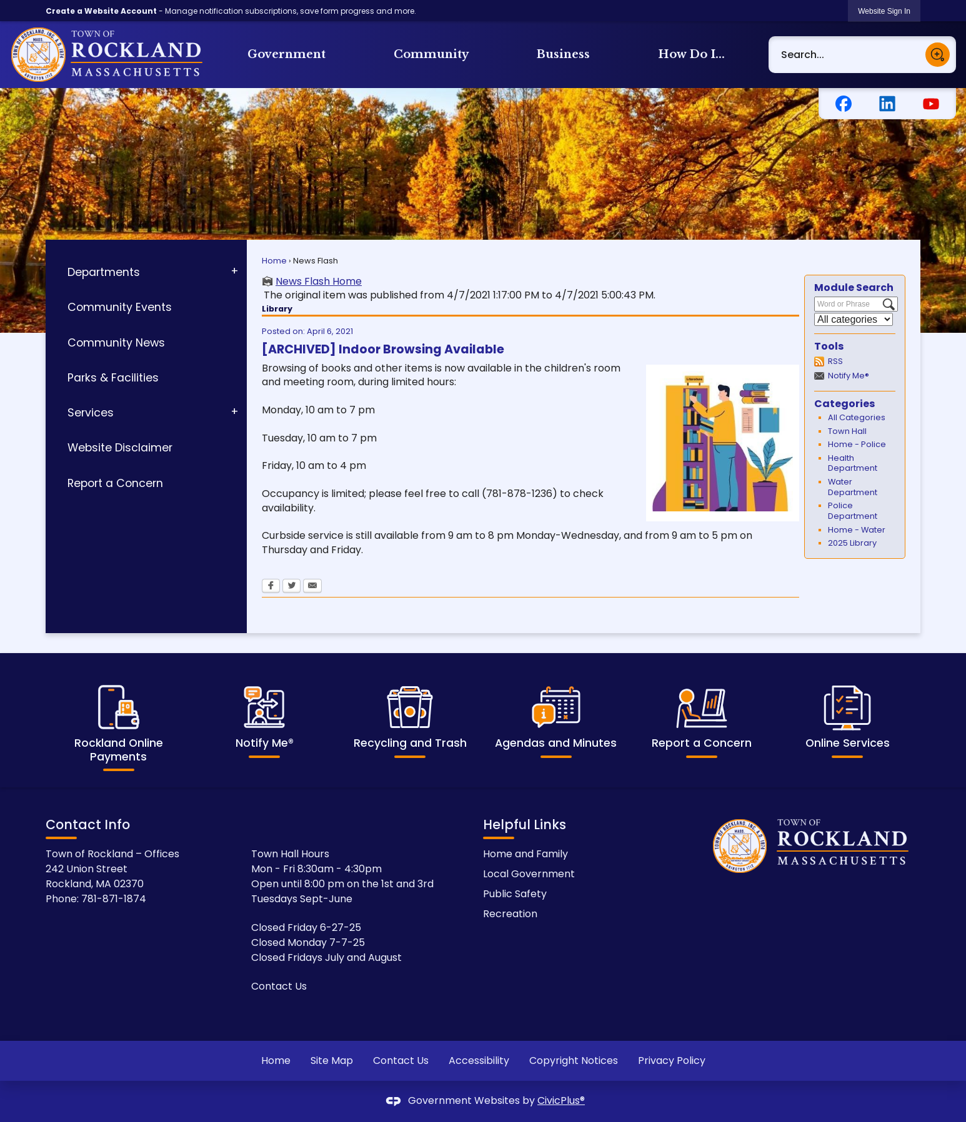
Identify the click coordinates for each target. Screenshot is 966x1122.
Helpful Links (524, 824)
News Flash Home (319, 281)
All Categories (856, 417)
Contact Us (279, 986)
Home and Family (525, 854)
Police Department (852, 510)
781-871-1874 (113, 899)
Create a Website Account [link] (101, 11)
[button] (937, 54)
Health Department (852, 463)
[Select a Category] (853, 319)
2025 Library (852, 543)
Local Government (529, 874)
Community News (116, 342)
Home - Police (857, 444)
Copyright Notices (573, 1060)
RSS (835, 361)
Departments (103, 272)
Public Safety (515, 894)
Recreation (510, 914)
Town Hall (847, 431)
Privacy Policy (671, 1060)
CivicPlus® (561, 1100)
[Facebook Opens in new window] (843, 104)
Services (90, 412)
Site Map (332, 1060)
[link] (884, 11)
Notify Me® (848, 375)
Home (274, 260)
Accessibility (479, 1060)
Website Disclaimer (119, 447)
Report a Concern (115, 483)
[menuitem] (287, 54)
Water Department (852, 487)
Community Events (119, 307)
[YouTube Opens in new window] (931, 104)
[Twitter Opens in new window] (291, 587)
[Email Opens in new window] (312, 587)
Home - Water (856, 529)
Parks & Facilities (113, 377)
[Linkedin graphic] (887, 104)
